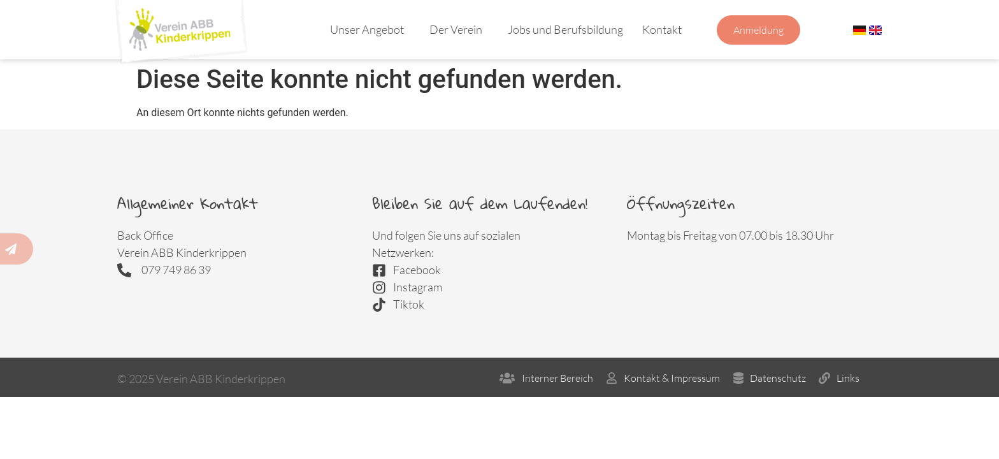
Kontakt (665, 29)
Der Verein (459, 29)
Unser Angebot (370, 29)
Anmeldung (758, 30)
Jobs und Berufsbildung (565, 29)
